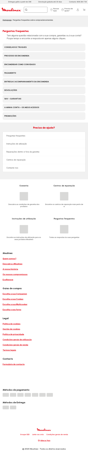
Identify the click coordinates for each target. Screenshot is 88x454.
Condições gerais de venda (15, 345)
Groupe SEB (24, 434)
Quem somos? (9, 258)
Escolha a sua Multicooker (15, 304)
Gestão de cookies (11, 329)
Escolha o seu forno (12, 309)
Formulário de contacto (14, 364)
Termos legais (9, 350)
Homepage (7, 20)
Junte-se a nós (38, 434)
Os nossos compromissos (15, 274)
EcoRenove (8, 280)
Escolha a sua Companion (15, 294)
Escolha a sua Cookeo (13, 299)
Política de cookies (11, 324)
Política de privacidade (13, 334)
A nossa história (10, 269)
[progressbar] (6, 395)
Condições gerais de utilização (17, 339)
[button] (55, 10)
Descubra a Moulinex (12, 264)
